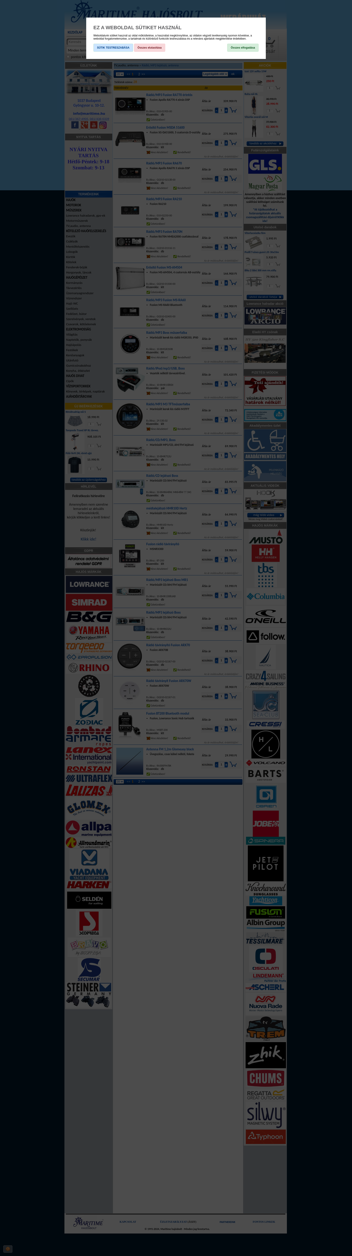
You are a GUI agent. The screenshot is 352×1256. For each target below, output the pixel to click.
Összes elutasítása (150, 47)
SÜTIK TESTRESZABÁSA (113, 47)
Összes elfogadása (243, 47)
